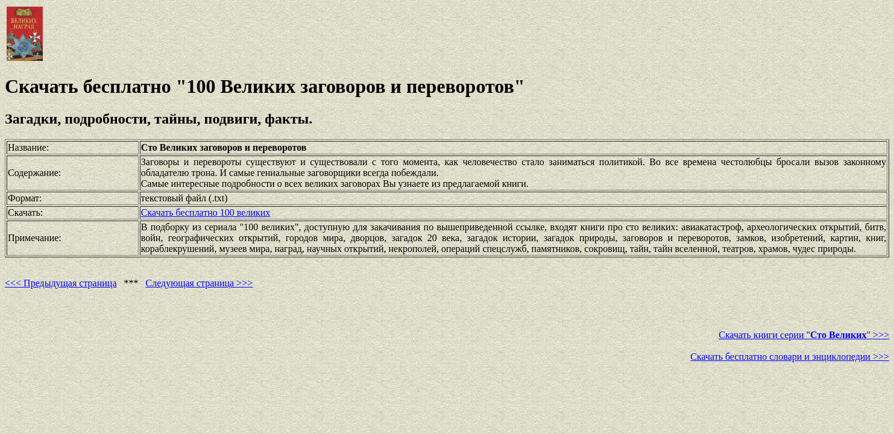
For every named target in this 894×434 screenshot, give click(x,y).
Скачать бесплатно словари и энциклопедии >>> (789, 356)
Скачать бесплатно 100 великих (205, 212)
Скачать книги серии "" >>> (804, 335)
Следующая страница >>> (199, 283)
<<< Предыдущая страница (61, 283)
